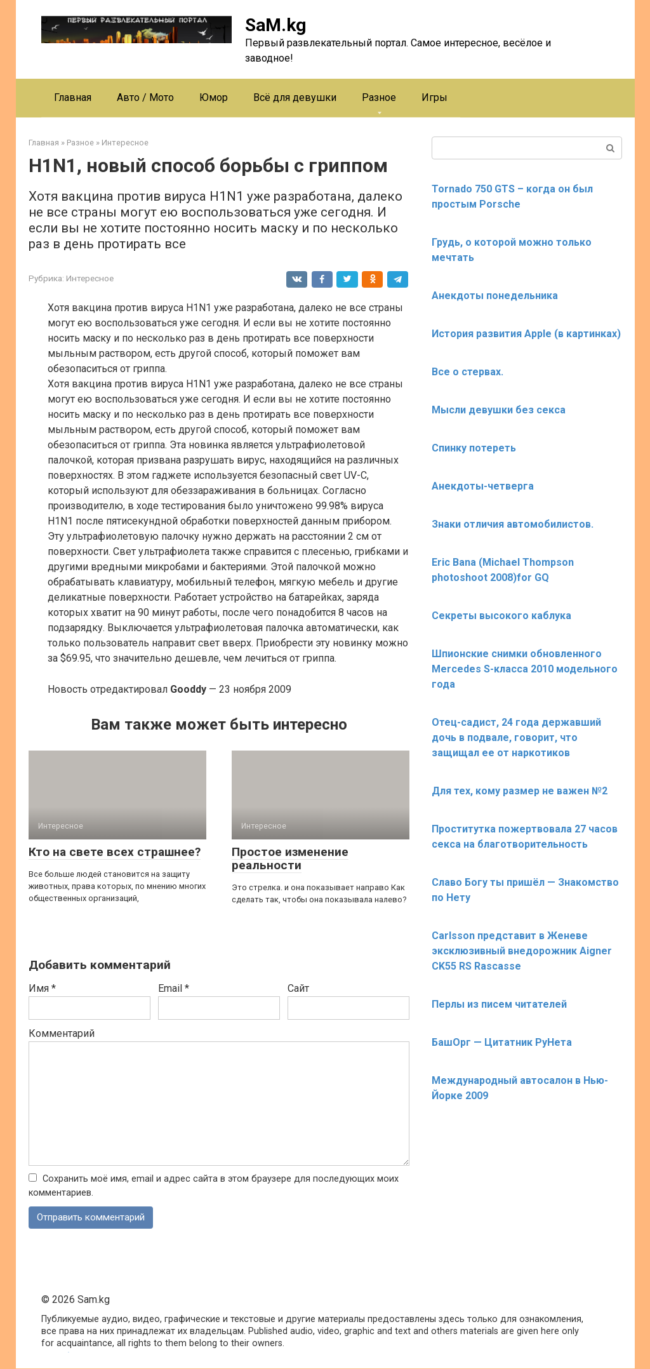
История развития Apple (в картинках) (526, 334)
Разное (379, 97)
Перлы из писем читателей (499, 1004)
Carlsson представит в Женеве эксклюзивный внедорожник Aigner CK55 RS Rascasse (522, 951)
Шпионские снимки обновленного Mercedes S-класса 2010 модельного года (525, 669)
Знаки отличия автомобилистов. (513, 524)
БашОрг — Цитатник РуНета (502, 1042)
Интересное (90, 278)
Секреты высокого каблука (501, 616)
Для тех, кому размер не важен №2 (519, 791)
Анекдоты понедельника (495, 296)
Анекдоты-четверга (483, 486)
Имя (42, 988)
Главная (72, 97)
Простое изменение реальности (290, 858)
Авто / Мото (145, 97)
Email (173, 988)
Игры (434, 97)
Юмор (213, 97)
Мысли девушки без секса (499, 410)
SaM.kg (275, 25)
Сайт (298, 988)
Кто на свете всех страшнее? (115, 852)
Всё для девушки (294, 97)
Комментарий (62, 1033)
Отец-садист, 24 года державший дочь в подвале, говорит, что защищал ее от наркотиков (516, 737)
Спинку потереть (474, 448)
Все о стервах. (467, 372)
